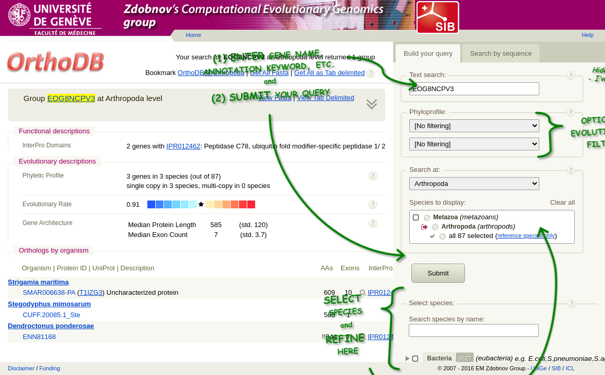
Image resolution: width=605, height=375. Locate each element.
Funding (50, 368)
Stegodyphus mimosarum (49, 304)
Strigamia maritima (38, 282)
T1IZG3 (91, 292)
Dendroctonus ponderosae (51, 326)
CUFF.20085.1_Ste (52, 315)
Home (193, 35)
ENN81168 (39, 337)
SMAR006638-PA (49, 292)
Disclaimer (21, 368)
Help (588, 35)
